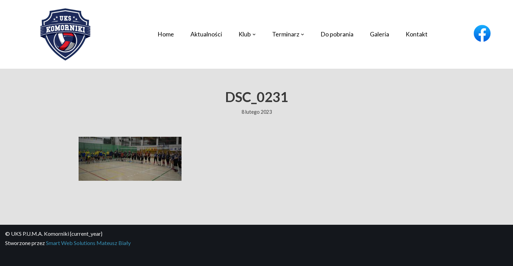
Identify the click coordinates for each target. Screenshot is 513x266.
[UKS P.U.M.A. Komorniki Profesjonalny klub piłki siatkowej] (65, 34)
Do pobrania (336, 34)
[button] (254, 34)
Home (166, 34)
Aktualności (206, 34)
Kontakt (417, 34)
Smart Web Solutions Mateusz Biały (88, 243)
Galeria (379, 34)
